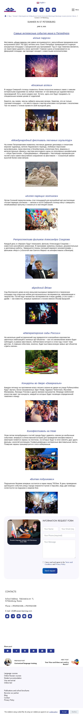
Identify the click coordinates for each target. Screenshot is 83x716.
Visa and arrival (10, 681)
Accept (64, 712)
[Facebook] (41, 10)
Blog (6, 695)
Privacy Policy (60, 566)
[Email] (54, 10)
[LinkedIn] (50, 652)
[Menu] (75, 9)
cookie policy (53, 712)
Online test (8, 683)
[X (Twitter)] (42, 652)
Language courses (11, 674)
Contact (7, 697)
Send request (50, 572)
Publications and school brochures (18, 691)
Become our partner (12, 693)
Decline (74, 712)
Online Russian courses (13, 676)
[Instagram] (48, 10)
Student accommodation (13, 679)
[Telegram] (35, 10)
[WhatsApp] (29, 10)
